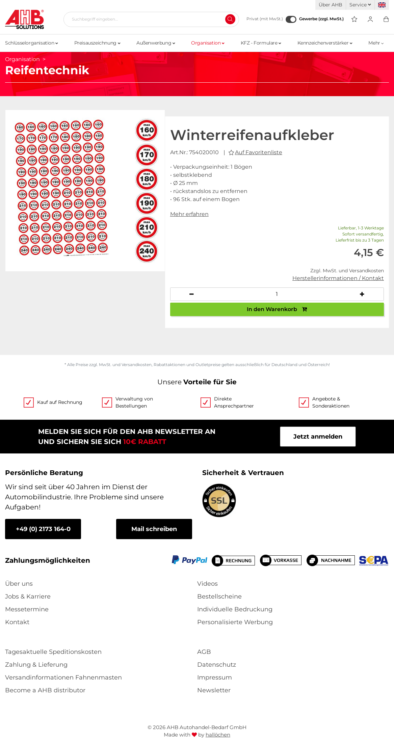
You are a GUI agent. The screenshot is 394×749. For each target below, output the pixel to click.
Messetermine (27, 609)
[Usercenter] (370, 19)
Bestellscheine (219, 596)
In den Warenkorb (277, 309)
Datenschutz (216, 664)
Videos (207, 583)
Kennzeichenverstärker (324, 43)
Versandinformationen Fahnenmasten (63, 677)
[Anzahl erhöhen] (362, 294)
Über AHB (330, 5)
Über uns (19, 583)
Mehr (376, 43)
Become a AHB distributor (45, 690)
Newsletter (214, 690)
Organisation (207, 43)
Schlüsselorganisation (31, 43)
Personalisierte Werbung (235, 622)
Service (360, 5)
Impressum (214, 677)
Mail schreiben (154, 529)
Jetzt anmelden (317, 436)
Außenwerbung (155, 43)
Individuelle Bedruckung (234, 609)
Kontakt (17, 622)
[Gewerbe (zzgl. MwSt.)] (291, 19)
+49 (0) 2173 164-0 (43, 529)
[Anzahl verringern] (191, 294)
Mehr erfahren (189, 214)
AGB (204, 652)
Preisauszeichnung (97, 43)
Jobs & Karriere (28, 596)
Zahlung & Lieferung (36, 664)
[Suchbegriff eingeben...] (148, 19)
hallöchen (218, 734)
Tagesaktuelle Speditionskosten (53, 652)
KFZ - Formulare (261, 43)
